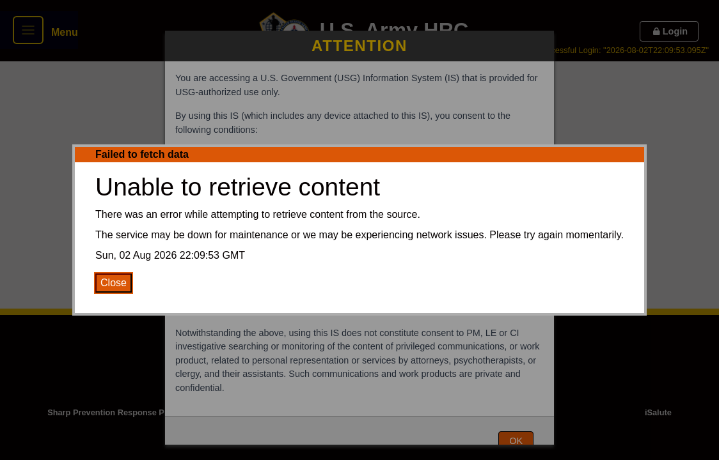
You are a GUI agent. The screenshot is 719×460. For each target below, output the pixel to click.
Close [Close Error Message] (113, 282)
